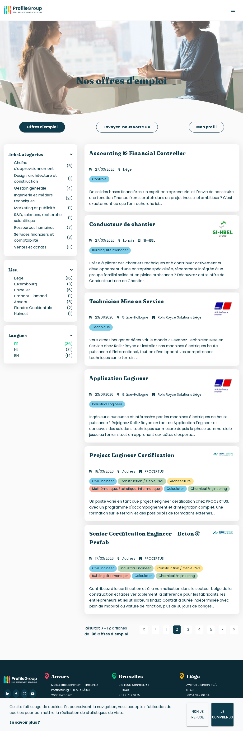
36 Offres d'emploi (110, 633)
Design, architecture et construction (43, 178)
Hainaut (43, 313)
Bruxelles (43, 289)
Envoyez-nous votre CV (126, 127)
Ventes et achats (43, 246)
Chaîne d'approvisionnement (43, 165)
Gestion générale (43, 188)
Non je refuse (198, 715)
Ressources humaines (43, 227)
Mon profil (206, 127)
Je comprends (222, 715)
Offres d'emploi (42, 127)
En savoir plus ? (24, 723)
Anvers (43, 301)
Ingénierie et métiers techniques (43, 197)
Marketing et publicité (43, 207)
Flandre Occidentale (43, 307)
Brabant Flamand (43, 295)
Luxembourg (43, 283)
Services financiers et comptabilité (43, 237)
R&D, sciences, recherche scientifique (43, 217)
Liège (43, 277)
